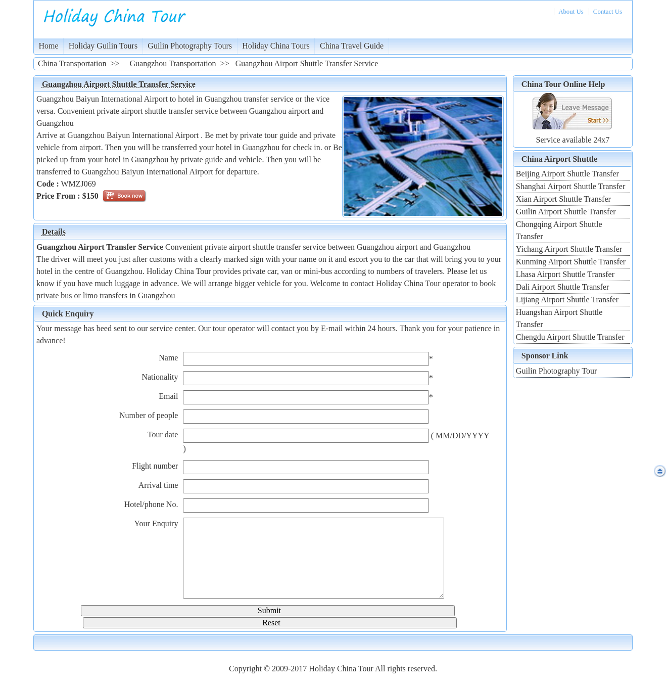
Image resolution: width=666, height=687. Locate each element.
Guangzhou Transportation (173, 63)
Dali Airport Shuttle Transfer (562, 287)
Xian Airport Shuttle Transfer (563, 199)
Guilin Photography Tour (556, 371)
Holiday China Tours (276, 45)
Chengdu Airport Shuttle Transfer (570, 337)
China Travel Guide (352, 45)
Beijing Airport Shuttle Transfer (567, 173)
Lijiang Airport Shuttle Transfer (567, 299)
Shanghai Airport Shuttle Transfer (570, 186)
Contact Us (607, 11)
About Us (570, 11)
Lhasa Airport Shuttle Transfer (565, 274)
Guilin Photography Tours (190, 45)
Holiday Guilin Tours (103, 45)
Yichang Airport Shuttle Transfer (569, 249)
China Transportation (72, 63)
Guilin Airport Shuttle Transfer (566, 211)
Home (49, 45)
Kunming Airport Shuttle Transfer (571, 261)
